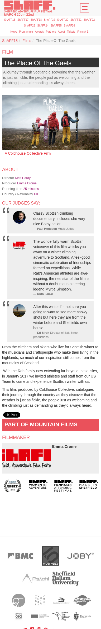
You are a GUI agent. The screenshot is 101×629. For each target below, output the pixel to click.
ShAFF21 (75, 19)
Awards (39, 31)
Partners (51, 31)
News (14, 31)
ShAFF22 (89, 19)
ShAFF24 (42, 25)
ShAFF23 (29, 25)
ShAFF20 (62, 19)
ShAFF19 (49, 19)
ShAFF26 (69, 25)
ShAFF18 (36, 19)
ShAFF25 (56, 25)
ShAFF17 (22, 19)
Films (26, 40)
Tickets (71, 31)
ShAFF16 (9, 19)
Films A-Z (82, 31)
